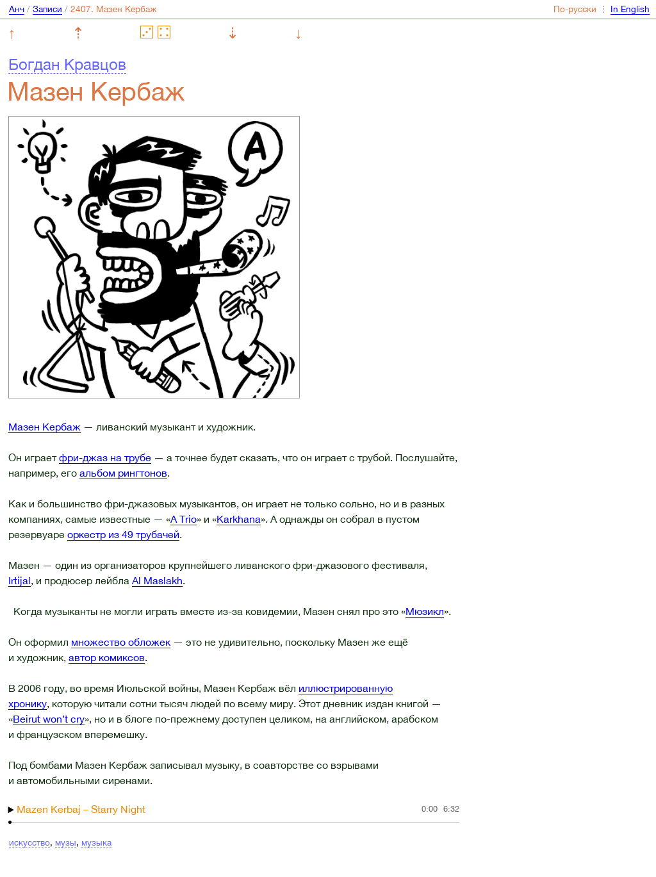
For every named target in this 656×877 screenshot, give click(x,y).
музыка (96, 842)
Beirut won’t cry (49, 719)
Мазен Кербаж (44, 426)
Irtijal (19, 580)
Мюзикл (425, 611)
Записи (47, 9)
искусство (29, 842)
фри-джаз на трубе (105, 457)
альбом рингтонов (123, 473)
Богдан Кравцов (67, 64)
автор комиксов (107, 657)
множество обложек (120, 642)
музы (65, 842)
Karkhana (239, 519)
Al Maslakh (157, 580)
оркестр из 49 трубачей (123, 534)
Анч (16, 9)
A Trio (183, 519)
